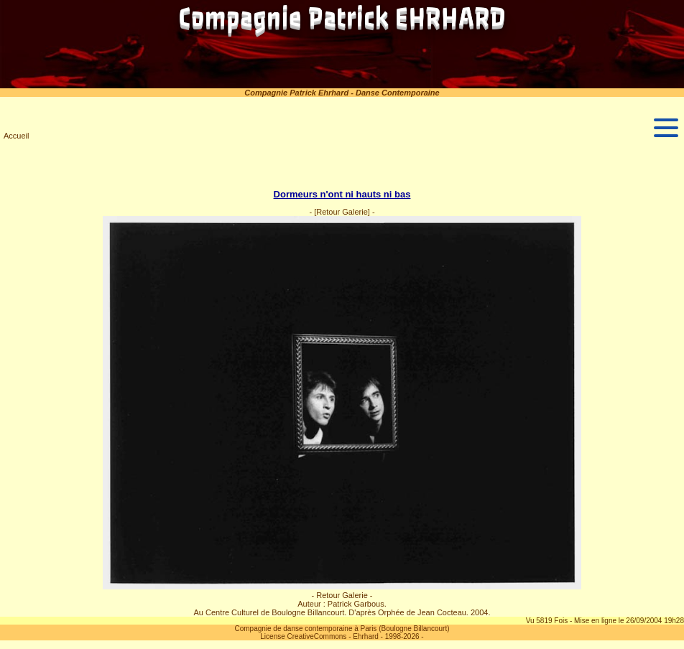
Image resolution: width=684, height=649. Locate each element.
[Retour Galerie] (342, 211)
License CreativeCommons (303, 636)
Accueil (16, 135)
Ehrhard (366, 636)
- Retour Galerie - (342, 595)
